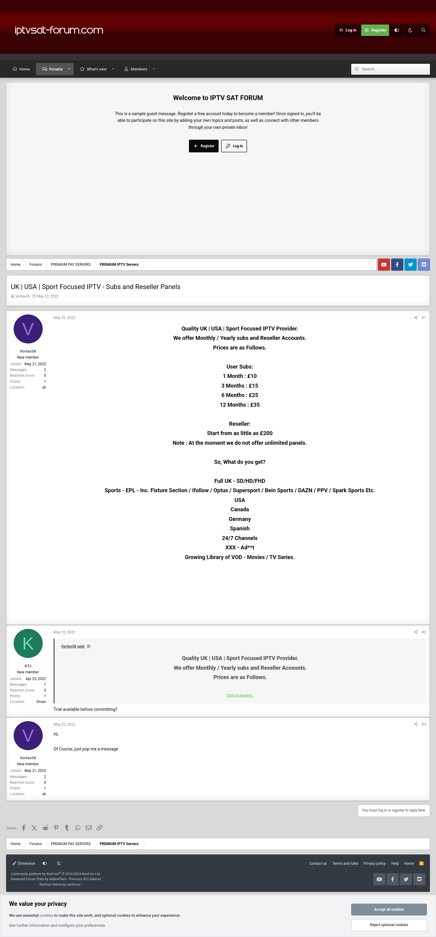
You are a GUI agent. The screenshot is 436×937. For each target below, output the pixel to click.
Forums (56, 69)
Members (139, 69)
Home (24, 69)
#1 (424, 318)
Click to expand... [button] (240, 695)
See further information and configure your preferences (57, 925)
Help (395, 863)
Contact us (318, 863)
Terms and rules (345, 863)
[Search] (423, 30)
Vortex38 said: (73, 646)
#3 (424, 724)
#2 (424, 632)
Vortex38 (22, 296)
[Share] (416, 318)
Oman (41, 702)
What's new (97, 69)
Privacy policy (375, 863)
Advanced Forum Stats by (56, 879)
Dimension (23, 863)
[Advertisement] (218, 197)
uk (44, 387)
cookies (46, 915)
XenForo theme (50, 885)
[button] (69, 69)
